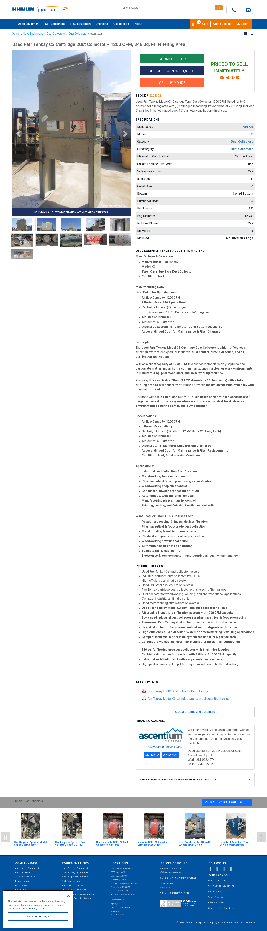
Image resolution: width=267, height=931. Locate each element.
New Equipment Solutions (75, 877)
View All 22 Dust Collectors (227, 802)
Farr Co (248, 127)
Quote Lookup (222, 24)
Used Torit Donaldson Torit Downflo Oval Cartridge (234, 843)
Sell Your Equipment (72, 881)
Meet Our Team (22, 872)
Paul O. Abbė (214, 891)
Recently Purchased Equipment (78, 894)
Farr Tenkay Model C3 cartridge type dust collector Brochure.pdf (189, 698)
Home (15, 33)
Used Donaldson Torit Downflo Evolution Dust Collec (195, 843)
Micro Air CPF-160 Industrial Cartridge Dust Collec (152, 843)
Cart (200, 23)
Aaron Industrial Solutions (221, 908)
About (138, 24)
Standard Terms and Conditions (195, 711)
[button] (17, 133)
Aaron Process (215, 897)
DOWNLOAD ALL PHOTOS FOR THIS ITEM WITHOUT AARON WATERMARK (71, 212)
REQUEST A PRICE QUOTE (172, 71)
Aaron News (21, 885)
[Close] (68, 896)
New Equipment (80, 24)
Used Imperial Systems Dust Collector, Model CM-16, (70, 843)
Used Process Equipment (75, 868)
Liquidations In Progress (74, 889)
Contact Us (20, 889)
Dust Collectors (56, 33)
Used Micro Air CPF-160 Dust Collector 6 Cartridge (112, 843)
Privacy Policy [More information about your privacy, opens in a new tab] (36, 908)
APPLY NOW (170, 754)
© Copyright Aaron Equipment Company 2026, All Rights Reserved (210, 922)
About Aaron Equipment (27, 868)
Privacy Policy (22, 881)
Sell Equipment (55, 24)
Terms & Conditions (25, 877)
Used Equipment (28, 24)
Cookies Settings (38, 916)
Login (242, 24)
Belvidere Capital (216, 903)
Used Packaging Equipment (76, 872)
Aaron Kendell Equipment (221, 886)
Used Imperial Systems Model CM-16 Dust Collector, (30, 843)
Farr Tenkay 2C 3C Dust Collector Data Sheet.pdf (179, 691)
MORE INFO (152, 754)
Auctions (102, 24)
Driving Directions (175, 893)
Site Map (250, 922)
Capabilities (121, 24)
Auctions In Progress (72, 885)
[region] (38, 909)
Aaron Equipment (216, 880)
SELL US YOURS (172, 83)
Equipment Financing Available (77, 898)
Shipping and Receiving (178, 878)
